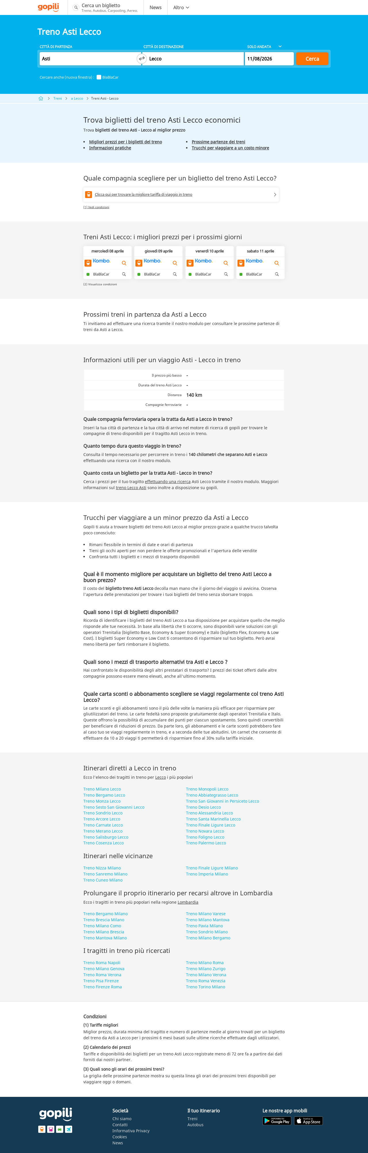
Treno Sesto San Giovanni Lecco (113, 807)
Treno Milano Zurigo (205, 968)
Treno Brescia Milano (103, 919)
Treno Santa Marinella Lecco (213, 819)
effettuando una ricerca (168, 481)
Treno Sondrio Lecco (102, 813)
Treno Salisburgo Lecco (105, 837)
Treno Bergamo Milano (105, 913)
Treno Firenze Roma (102, 986)
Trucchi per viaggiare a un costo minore (230, 148)
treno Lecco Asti (131, 487)
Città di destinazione (163, 46)
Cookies (119, 1136)
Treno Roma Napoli (101, 962)
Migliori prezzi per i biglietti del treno (125, 142)
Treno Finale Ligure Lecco (210, 825)
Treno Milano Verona (206, 974)
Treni (57, 98)
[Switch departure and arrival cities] (142, 59)
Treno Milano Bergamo (208, 938)
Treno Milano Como (102, 925)
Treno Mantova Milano (105, 938)
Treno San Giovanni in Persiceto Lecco (222, 801)
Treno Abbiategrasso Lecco (212, 795)
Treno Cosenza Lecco (103, 843)
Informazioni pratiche (110, 148)
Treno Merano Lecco (102, 831)
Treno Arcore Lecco (101, 819)
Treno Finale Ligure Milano (212, 868)
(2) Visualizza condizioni (100, 284)
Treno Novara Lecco (205, 831)
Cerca (312, 58)
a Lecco (77, 98)
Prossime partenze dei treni (218, 142)
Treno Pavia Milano (204, 925)
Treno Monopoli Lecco (207, 789)
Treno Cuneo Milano (102, 880)
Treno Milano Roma (205, 962)
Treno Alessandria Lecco (209, 813)
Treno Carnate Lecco (103, 825)
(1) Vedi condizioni (96, 207)
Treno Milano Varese (206, 913)
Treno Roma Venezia (205, 980)
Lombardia (188, 902)
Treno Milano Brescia (103, 931)
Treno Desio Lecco (203, 807)
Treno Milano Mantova (207, 919)
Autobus (195, 1124)
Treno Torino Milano (205, 986)
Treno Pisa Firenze (101, 980)
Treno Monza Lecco (101, 801)
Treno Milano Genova (103, 968)
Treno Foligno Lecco (205, 837)
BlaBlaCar (107, 77)
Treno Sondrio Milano (207, 931)
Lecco (160, 777)
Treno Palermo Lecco (206, 843)
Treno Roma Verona (102, 974)
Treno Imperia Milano (207, 874)
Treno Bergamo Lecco (104, 795)
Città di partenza (56, 46)
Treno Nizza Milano (102, 868)
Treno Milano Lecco (102, 789)
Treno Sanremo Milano (105, 874)
